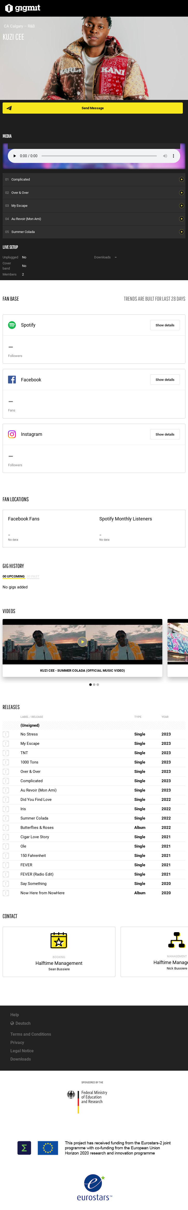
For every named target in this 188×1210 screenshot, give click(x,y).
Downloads (20, 1059)
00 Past (33, 576)
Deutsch (23, 1023)
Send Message (93, 108)
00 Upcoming (14, 576)
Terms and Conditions (30, 1034)
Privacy (17, 1042)
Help (14, 1014)
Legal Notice (22, 1050)
